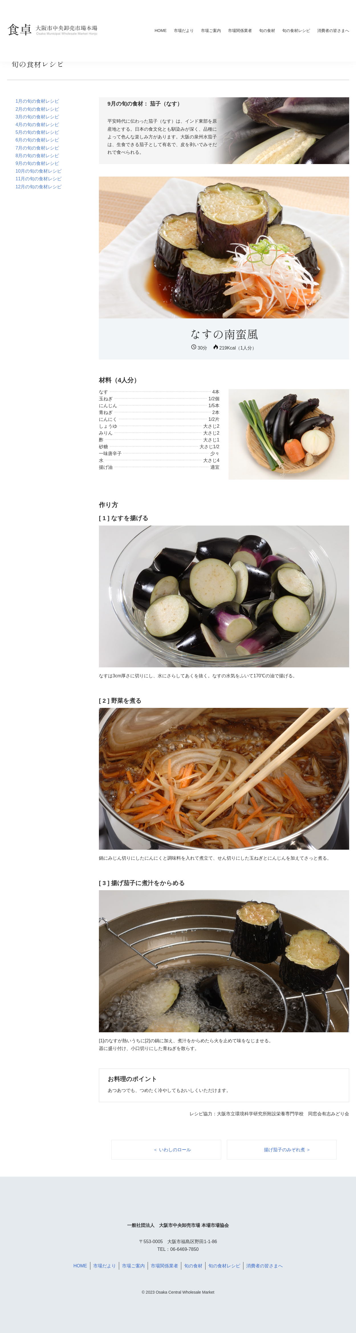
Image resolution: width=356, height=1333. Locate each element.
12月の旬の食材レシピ (39, 186)
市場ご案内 (211, 30)
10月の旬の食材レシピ (39, 171)
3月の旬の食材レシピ (37, 116)
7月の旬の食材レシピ (37, 148)
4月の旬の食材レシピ (37, 124)
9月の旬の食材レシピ (37, 163)
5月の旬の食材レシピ (37, 132)
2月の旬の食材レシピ (37, 109)
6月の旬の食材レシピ (37, 140)
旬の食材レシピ (296, 30)
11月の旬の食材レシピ (39, 178)
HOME (161, 30)
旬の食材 (267, 30)
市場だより (184, 30)
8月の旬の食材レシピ (37, 155)
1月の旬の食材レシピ (37, 101)
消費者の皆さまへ (333, 30)
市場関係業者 (240, 30)
